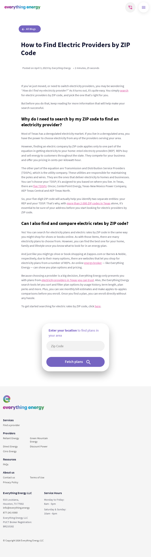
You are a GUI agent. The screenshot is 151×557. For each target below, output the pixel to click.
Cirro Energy (10, 451)
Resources (9, 459)
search (124, 90)
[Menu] (143, 7)
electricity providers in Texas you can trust (67, 280)
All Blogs (29, 29)
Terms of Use (37, 477)
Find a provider (11, 425)
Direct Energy (10, 446)
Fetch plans (78, 361)
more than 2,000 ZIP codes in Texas (88, 203)
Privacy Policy (10, 482)
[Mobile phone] (130, 7)
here (98, 306)
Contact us (9, 477)
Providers (9, 433)
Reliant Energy (11, 438)
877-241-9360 (10, 512)
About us (8, 472)
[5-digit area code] (77, 346)
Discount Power (38, 446)
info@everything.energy (16, 507)
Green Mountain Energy (39, 440)
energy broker (93, 263)
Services (8, 420)
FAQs (5, 464)
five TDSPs (40, 186)
